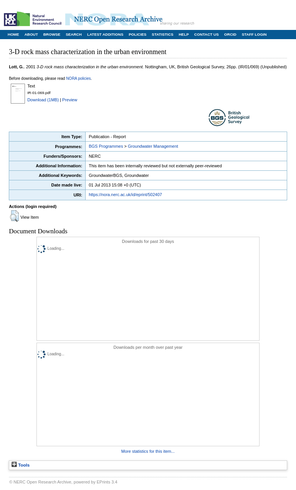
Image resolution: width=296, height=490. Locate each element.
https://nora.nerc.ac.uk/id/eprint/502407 (125, 194)
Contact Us (206, 34)
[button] (14, 216)
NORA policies (78, 78)
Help (184, 34)
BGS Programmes (106, 146)
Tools (21, 465)
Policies (137, 34)
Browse (51, 34)
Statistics (162, 34)
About (31, 34)
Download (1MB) (43, 99)
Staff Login (254, 34)
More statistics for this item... (148, 451)
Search (74, 34)
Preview (69, 99)
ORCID (230, 34)
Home (13, 34)
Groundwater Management (153, 146)
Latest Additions (105, 34)
